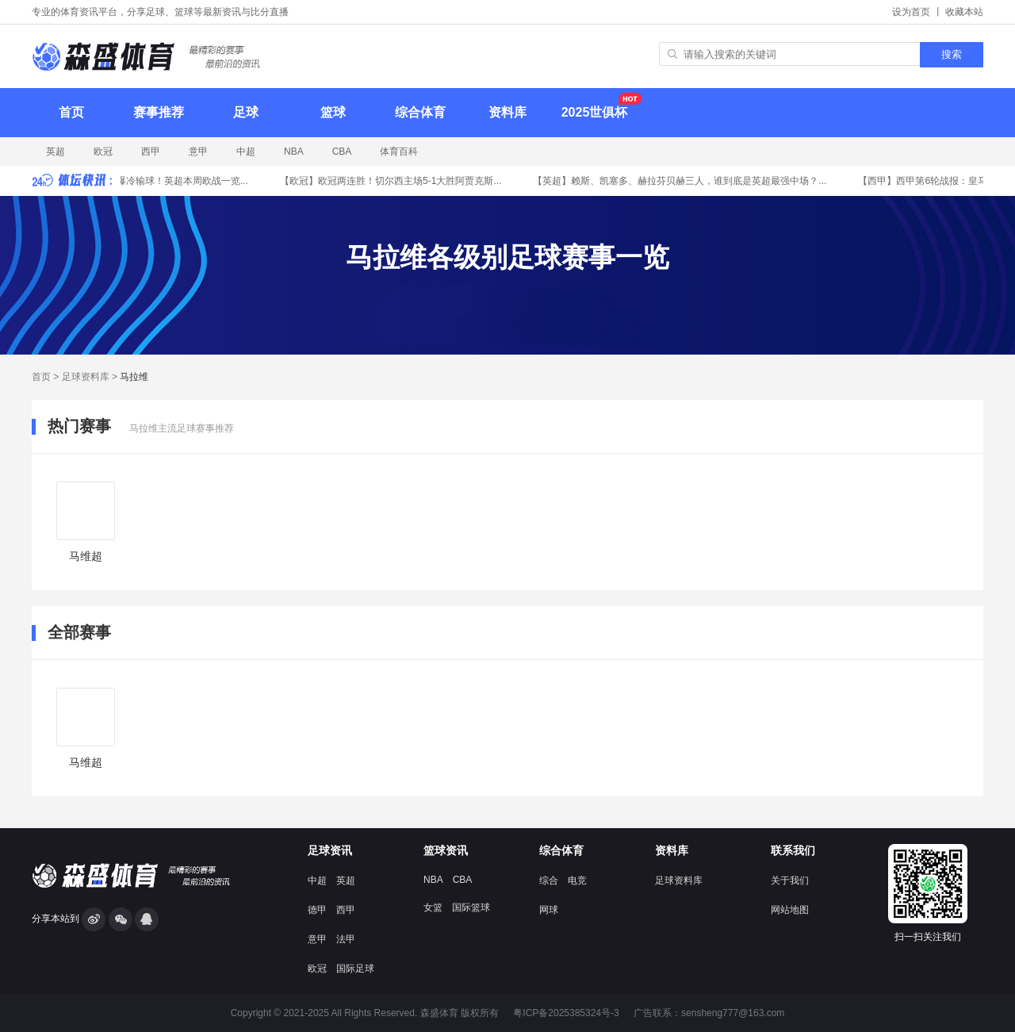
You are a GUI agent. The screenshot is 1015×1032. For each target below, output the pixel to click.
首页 (71, 112)
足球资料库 (85, 376)
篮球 (333, 112)
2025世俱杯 (597, 105)
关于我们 (790, 880)
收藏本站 (964, 11)
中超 (245, 151)
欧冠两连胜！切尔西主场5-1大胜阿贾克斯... (393, 180)
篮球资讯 (445, 850)
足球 (246, 112)
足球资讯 (330, 850)
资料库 (507, 112)
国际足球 (355, 968)
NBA (294, 151)
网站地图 (790, 909)
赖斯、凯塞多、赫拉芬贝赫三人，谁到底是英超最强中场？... (682, 180)
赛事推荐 (158, 112)
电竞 (577, 880)
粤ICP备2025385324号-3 (566, 1013)
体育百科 (399, 151)
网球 (548, 909)
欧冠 (103, 151)
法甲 (345, 939)
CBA (342, 151)
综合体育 (420, 112)
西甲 (150, 151)
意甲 (198, 151)
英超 (55, 151)
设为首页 (911, 11)
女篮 (432, 907)
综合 (548, 880)
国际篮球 (471, 907)
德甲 (317, 909)
